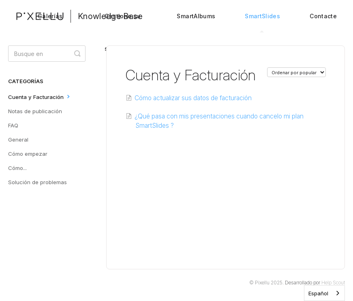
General (18, 139)
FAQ (13, 125)
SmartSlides (262, 22)
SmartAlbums (196, 16)
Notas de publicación (35, 111)
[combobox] (324, 293)
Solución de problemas (37, 182)
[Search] (47, 53)
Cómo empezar (27, 153)
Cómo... (17, 168)
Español (318, 293)
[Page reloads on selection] (296, 72)
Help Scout (333, 283)
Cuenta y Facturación (40, 96)
